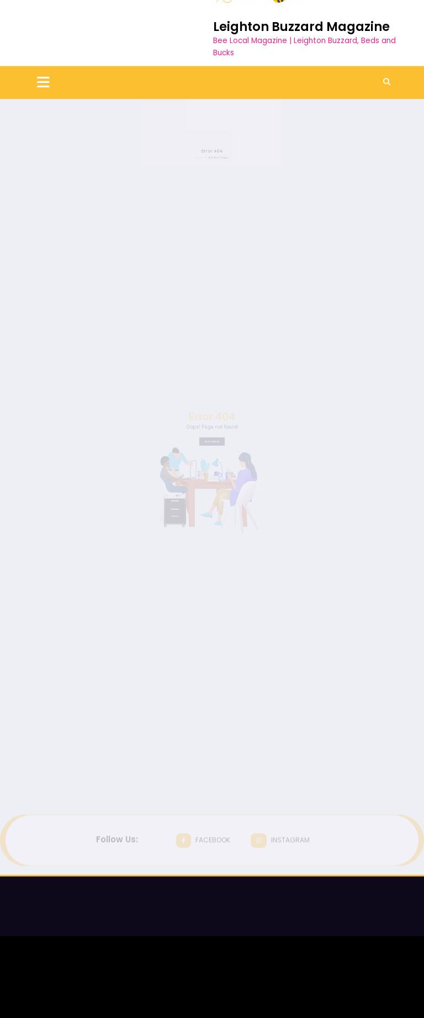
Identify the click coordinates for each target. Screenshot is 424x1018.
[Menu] (43, 40)
